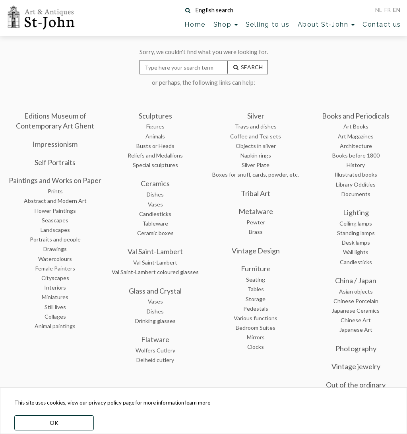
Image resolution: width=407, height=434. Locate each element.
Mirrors (256, 337)
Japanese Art (355, 329)
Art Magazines (356, 136)
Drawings (55, 248)
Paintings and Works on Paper (55, 180)
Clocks (255, 346)
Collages (55, 316)
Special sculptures (155, 165)
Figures (155, 126)
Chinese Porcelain (355, 301)
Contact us (381, 24)
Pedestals (255, 308)
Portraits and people (55, 239)
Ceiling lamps (355, 223)
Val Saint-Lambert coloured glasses (155, 272)
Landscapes (55, 229)
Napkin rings (255, 155)
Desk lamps (356, 242)
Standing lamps (356, 233)
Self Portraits (55, 162)
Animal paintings (55, 326)
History (356, 165)
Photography (355, 348)
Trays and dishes (256, 126)
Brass (256, 231)
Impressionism (55, 144)
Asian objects (356, 291)
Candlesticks (155, 213)
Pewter (255, 222)
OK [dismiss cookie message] (54, 422)
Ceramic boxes (155, 233)
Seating (255, 279)
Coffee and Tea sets (255, 136)
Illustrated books (356, 174)
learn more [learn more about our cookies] (197, 402)
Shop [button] (225, 24)
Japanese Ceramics (356, 310)
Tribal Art (255, 193)
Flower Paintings (55, 210)
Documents (355, 194)
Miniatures (55, 297)
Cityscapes (55, 277)
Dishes (155, 194)
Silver (255, 115)
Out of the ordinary (356, 384)
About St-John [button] (326, 24)
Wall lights (355, 252)
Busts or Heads (155, 145)
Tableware (155, 223)
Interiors (55, 287)
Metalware (255, 211)
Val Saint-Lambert (155, 251)
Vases (155, 204)
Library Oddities (356, 184)
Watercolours (55, 258)
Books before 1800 (356, 155)
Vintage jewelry (355, 366)
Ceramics (155, 183)
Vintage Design (256, 250)
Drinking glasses (155, 320)
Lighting (356, 212)
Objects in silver (256, 145)
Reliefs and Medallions (155, 155)
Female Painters (55, 268)
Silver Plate (255, 165)
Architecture (356, 145)
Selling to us (268, 24)
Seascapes (55, 220)
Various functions (255, 318)
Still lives (55, 307)
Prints (55, 191)
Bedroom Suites (255, 327)
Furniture (256, 268)
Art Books (355, 126)
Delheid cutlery (155, 359)
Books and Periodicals (356, 115)
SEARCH (248, 67)
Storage (256, 299)
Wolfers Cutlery (155, 350)
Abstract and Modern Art (55, 200)
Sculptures (155, 115)
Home (194, 24)
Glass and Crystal (155, 290)
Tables (256, 289)
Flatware (155, 339)
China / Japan (355, 280)
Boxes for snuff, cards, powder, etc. (255, 174)
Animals (155, 136)
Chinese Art (356, 320)
